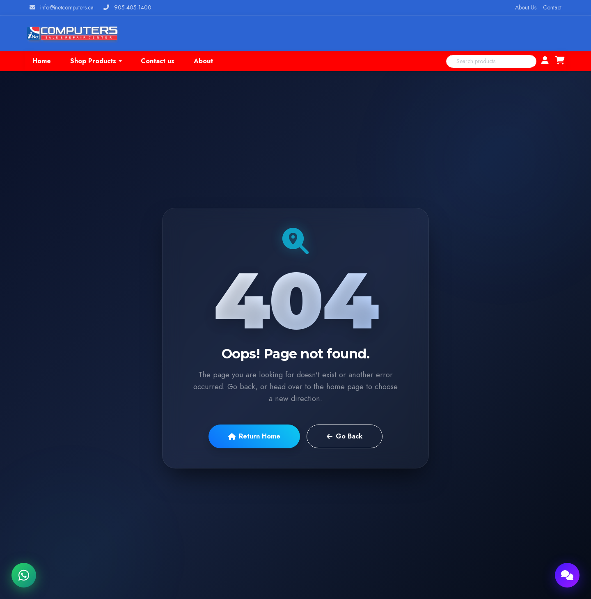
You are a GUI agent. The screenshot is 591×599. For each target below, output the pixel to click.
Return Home (254, 436)
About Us (525, 7)
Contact (552, 7)
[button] (96, 61)
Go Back (344, 436)
